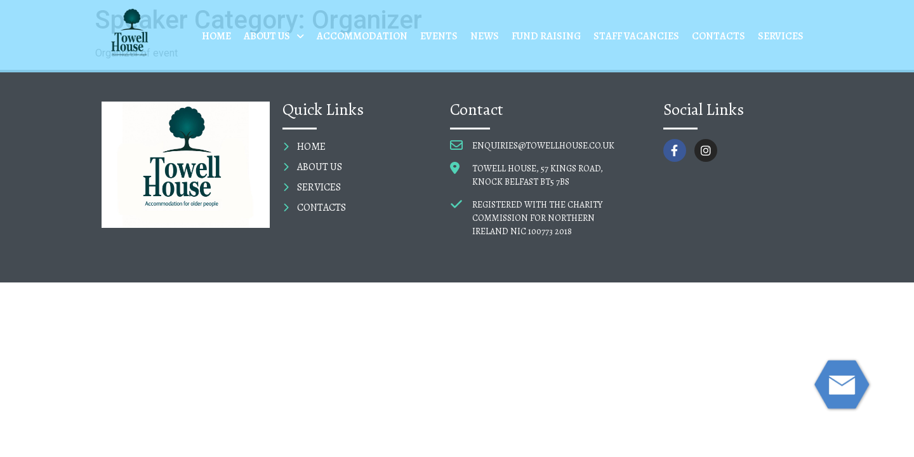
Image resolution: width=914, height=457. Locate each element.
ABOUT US (274, 36)
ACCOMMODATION (362, 36)
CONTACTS (718, 36)
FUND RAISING (546, 36)
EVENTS (439, 36)
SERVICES (781, 36)
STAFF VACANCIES (636, 36)
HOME (216, 36)
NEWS (484, 36)
